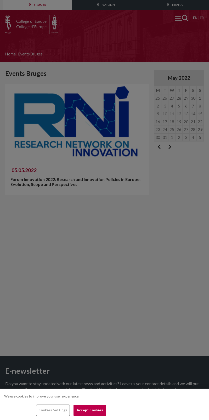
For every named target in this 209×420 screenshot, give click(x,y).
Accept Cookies (90, 410)
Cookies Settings (52, 410)
